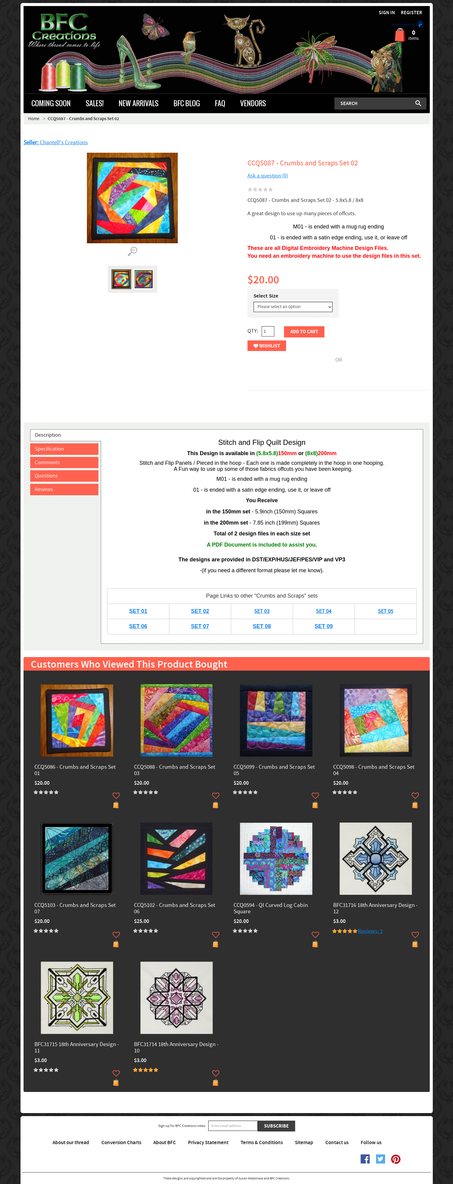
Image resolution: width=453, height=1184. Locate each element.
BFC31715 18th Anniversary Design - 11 (76, 1048)
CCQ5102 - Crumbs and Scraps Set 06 (174, 908)
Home (33, 119)
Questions (46, 475)
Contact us (337, 1142)
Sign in (387, 13)
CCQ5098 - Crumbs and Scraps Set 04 (373, 770)
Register (411, 13)
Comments (47, 462)
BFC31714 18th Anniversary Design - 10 (176, 1048)
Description (48, 435)
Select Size (266, 296)
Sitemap (304, 1142)
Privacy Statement (208, 1142)
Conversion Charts (121, 1142)
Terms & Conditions (262, 1142)
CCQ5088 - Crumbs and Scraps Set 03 (174, 770)
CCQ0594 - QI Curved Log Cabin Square (271, 908)
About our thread (71, 1142)
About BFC (164, 1142)
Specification (49, 448)
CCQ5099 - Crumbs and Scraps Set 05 (274, 770)
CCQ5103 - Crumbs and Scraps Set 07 (75, 908)
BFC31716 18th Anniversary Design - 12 (375, 908)
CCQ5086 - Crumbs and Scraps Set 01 (75, 770)
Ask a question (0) (267, 175)
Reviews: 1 (370, 931)
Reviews (44, 489)
